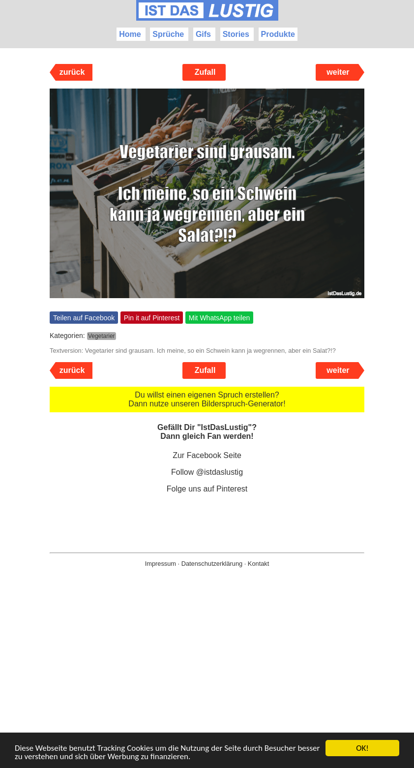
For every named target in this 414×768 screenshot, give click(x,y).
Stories (236, 34)
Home (130, 34)
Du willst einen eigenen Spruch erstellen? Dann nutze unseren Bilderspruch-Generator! (206, 399)
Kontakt (258, 563)
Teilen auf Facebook (84, 318)
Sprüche (168, 34)
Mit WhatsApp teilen (219, 318)
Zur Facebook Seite (207, 455)
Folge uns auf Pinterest (207, 489)
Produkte (278, 34)
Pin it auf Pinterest (152, 318)
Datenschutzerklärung (211, 563)
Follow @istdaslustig (207, 472)
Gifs (203, 34)
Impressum (160, 563)
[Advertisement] (207, 683)
